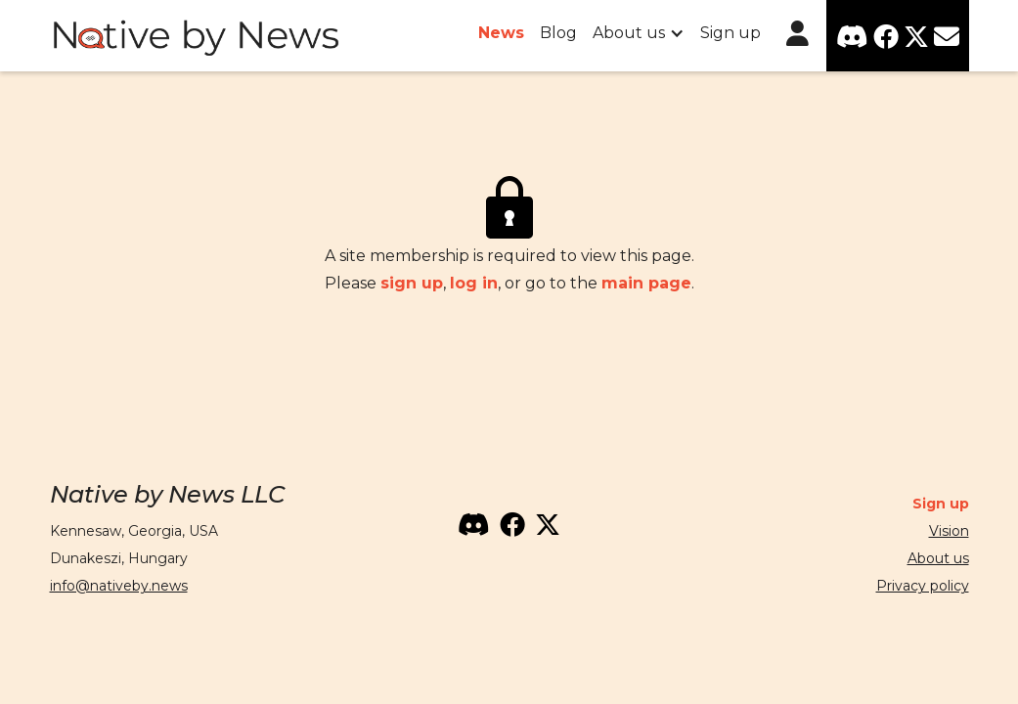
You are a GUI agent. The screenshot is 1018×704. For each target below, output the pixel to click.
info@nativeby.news (119, 585)
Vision (949, 531)
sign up (411, 283)
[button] (639, 33)
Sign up (730, 32)
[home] (196, 36)
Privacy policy (922, 585)
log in (474, 283)
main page (646, 283)
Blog (558, 32)
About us (938, 558)
